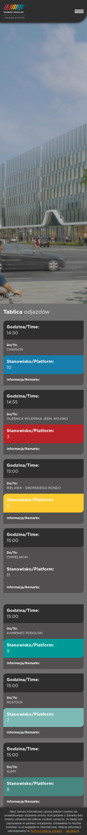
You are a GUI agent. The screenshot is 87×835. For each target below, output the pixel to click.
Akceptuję (72, 831)
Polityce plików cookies (46, 831)
